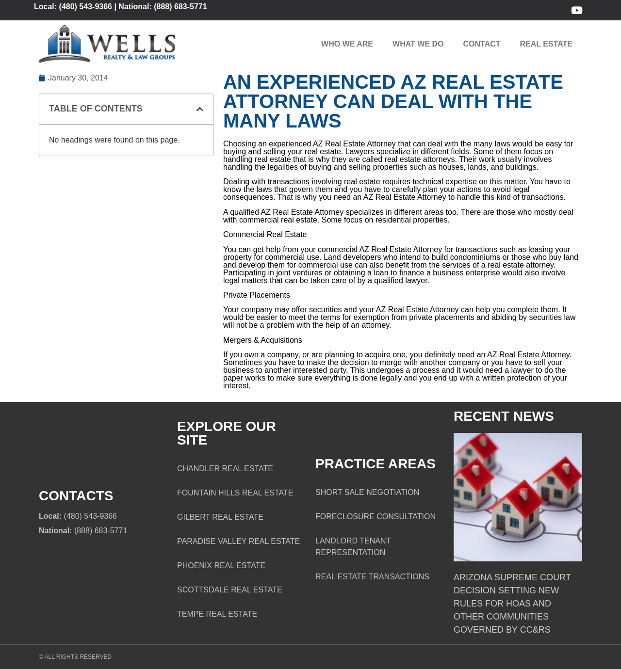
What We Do (417, 44)
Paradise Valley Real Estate (238, 541)
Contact (482, 44)
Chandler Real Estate (225, 468)
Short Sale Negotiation (367, 492)
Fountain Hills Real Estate (235, 493)
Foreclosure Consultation (375, 516)
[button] (199, 109)
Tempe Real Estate (217, 614)
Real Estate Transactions (372, 577)
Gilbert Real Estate (220, 517)
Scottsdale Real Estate (229, 590)
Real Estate (546, 44)
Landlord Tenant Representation (353, 547)
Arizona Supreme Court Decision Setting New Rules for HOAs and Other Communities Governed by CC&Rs (512, 604)
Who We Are (347, 44)
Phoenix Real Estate (221, 565)
